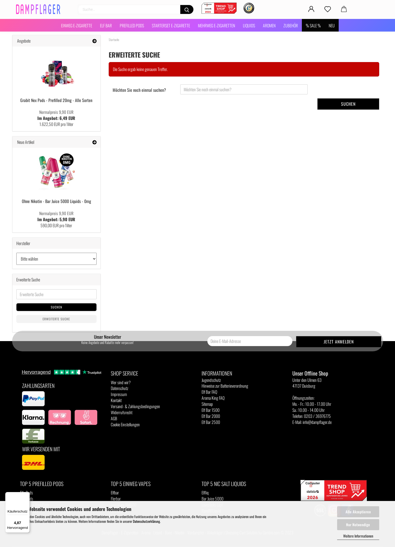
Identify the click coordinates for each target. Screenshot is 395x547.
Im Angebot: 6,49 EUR (56, 115)
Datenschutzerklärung (146, 521)
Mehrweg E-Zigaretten (216, 25)
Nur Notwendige (358, 524)
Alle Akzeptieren (358, 511)
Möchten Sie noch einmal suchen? (139, 90)
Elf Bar (106, 25)
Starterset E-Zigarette (171, 25)
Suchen (348, 104)
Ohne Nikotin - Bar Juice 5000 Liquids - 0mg (56, 201)
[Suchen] (186, 9)
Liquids (249, 25)
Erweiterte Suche (56, 319)
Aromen (269, 25)
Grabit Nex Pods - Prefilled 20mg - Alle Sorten (56, 100)
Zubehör (290, 25)
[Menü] (26, 495)
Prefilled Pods (132, 25)
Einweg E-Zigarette (76, 25)
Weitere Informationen (358, 536)
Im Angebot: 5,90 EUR (56, 216)
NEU (332, 25)
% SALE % (313, 25)
